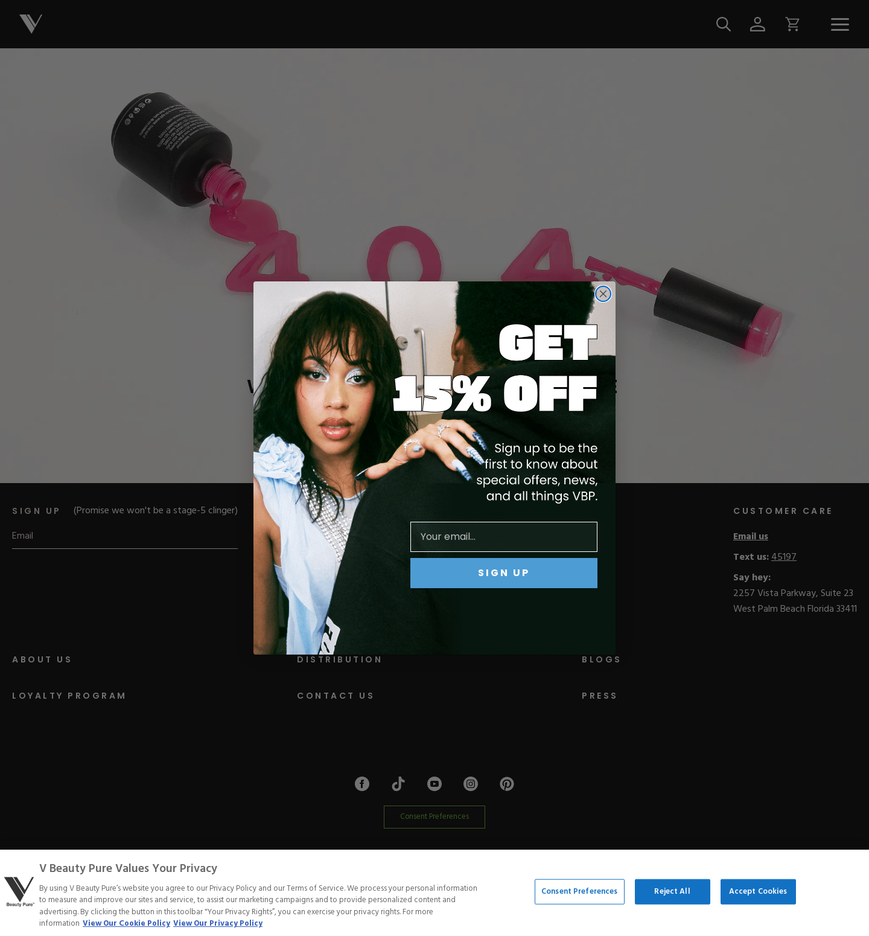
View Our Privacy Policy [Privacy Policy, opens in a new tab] (218, 923)
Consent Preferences (579, 891)
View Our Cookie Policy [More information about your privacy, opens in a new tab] (126, 923)
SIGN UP (504, 573)
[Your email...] (503, 537)
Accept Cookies (758, 891)
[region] (434, 893)
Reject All (672, 891)
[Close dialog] (603, 293)
